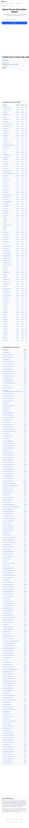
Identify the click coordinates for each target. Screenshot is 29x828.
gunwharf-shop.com (7, 124)
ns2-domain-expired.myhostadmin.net (11, 506)
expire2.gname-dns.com (8, 426)
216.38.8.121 (26, 584)
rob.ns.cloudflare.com (8, 763)
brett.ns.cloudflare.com (8, 685)
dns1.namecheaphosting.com (9, 721)
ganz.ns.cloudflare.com (8, 528)
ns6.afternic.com (6, 711)
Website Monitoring (5, 5)
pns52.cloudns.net (7, 523)
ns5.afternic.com (6, 634)
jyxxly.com (5, 208)
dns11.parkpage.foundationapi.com (10, 669)
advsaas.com (6, 302)
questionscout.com (7, 246)
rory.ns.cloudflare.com (8, 354)
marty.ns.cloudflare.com (8, 448)
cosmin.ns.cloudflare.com (8, 643)
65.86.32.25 (26, 376)
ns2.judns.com (6, 495)
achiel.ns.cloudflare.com (8, 393)
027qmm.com (6, 248)
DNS (9, 3)
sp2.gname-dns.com (7, 608)
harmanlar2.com (6, 237)
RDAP (6, 3)
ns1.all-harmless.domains (8, 648)
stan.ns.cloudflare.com (8, 455)
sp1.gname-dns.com (7, 612)
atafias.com (5, 128)
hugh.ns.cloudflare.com (8, 615)
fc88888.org (6, 279)
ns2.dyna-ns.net (6, 723)
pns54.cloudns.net (7, 408)
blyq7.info (5, 319)
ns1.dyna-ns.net (6, 438)
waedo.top (5, 312)
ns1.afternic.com (6, 359)
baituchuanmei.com (7, 194)
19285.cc (5, 274)
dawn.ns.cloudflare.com (8, 756)
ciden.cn (5, 244)
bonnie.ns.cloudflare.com (8, 364)
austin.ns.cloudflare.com (8, 747)
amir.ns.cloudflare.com (8, 690)
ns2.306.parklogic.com (8, 697)
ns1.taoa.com (6, 403)
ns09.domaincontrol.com (8, 645)
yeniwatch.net (6, 215)
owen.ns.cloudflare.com (8, 459)
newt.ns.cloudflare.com (8, 462)
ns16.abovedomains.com (8, 509)
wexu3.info (5, 166)
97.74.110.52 (26, 695)
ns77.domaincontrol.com (8, 589)
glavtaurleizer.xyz (7, 288)
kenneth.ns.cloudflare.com (9, 445)
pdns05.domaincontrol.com (9, 695)
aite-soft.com (6, 189)
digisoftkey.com (6, 196)
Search (14, 23)
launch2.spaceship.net (8, 436)
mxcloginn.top (6, 180)
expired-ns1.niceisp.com (8, 735)
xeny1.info (5, 307)
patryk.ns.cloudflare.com (8, 521)
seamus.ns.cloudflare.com (9, 539)
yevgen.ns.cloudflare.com (8, 678)
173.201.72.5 (26, 728)
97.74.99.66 (26, 634)
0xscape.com (6, 241)
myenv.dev (5, 269)
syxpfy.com (5, 199)
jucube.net (5, 192)
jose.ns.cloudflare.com (8, 610)
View (17, 107)
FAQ (13, 819)
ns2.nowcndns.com (7, 657)
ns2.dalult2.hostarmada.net (9, 383)
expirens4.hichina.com (8, 761)
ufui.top (5, 317)
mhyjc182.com (6, 206)
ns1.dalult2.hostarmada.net (9, 376)
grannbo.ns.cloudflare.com (9, 537)
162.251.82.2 (26, 485)
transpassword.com (7, 171)
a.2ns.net (5, 624)
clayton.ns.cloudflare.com (8, 457)
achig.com (5, 135)
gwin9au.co (5, 175)
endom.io (5, 277)
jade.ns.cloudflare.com (8, 499)
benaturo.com (6, 133)
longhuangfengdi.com (8, 201)
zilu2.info (5, 324)
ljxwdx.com (5, 182)
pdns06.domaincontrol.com (9, 429)
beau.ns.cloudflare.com (8, 725)
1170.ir (4, 152)
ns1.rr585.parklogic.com (8, 511)
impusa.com (5, 131)
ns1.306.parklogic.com (8, 662)
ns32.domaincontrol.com (8, 405)
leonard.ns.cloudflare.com (9, 443)
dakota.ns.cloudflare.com (8, 481)
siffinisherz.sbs (6, 262)
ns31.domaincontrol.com (8, 488)
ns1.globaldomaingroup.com (9, 518)
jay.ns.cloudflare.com (7, 466)
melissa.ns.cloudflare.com (8, 497)
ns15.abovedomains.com (8, 572)
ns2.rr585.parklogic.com (8, 584)
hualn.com (5, 161)
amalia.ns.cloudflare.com (8, 373)
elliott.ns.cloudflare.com (8, 586)
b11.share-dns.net (7, 419)
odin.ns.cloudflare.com (8, 490)
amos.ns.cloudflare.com (8, 412)
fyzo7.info (5, 328)
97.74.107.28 (26, 671)
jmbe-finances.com (7, 225)
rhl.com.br (5, 220)
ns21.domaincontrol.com (8, 473)
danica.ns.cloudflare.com (8, 551)
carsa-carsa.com (7, 265)
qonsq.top (5, 326)
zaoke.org (5, 213)
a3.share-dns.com (7, 502)
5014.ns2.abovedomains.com (9, 431)
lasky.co (5, 229)
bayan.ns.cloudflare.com (8, 546)
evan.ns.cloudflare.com (8, 387)
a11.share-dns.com (7, 744)
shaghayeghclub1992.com (9, 145)
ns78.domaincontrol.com (8, 751)
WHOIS (2, 3)
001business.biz (6, 272)
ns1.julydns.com (6, 433)
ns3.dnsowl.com (6, 714)
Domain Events (19, 3)
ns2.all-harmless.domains (8, 563)
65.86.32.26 (26, 383)
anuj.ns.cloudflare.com (8, 688)
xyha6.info (5, 340)
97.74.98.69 (26, 359)
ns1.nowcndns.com (7, 549)
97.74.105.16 (26, 488)
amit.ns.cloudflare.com (8, 371)
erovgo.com (5, 168)
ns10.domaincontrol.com (8, 728)
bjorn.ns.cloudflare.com (8, 415)
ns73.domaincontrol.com (8, 469)
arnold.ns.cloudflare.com (8, 758)
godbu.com (5, 211)
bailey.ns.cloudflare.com (8, 570)
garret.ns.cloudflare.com (8, 596)
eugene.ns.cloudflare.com (8, 504)
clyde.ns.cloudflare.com (8, 739)
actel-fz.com (6, 178)
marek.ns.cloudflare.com (8, 674)
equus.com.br (6, 147)
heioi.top (5, 309)
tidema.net (5, 138)
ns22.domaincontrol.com (8, 516)
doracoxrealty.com (7, 295)
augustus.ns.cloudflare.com (9, 709)
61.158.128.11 (26, 657)
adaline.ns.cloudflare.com (8, 655)
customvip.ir (6, 164)
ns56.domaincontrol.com (8, 636)
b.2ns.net (5, 561)
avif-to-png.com (6, 251)
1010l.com (5, 149)
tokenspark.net (6, 281)
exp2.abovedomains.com (8, 666)
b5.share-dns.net (7, 532)
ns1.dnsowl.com (6, 598)
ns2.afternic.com (6, 631)
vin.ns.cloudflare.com (8, 378)
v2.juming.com (6, 385)
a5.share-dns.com (7, 422)
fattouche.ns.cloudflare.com (9, 699)
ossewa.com (6, 300)
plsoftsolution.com (7, 154)
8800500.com (6, 114)
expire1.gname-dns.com (8, 577)
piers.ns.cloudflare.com (8, 553)
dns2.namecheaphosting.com (9, 542)
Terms (16, 819)
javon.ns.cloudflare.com (8, 652)
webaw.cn (5, 159)
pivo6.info (5, 321)
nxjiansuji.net (6, 204)
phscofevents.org (7, 126)
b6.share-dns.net (7, 704)
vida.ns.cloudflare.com (8, 626)
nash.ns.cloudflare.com (8, 749)
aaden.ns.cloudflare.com (8, 650)
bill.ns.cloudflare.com (7, 424)
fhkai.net (5, 140)
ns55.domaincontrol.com (8, 671)
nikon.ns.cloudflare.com (8, 619)
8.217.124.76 (26, 403)
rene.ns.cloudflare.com (8, 754)
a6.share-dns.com (7, 450)
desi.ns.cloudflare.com (8, 676)
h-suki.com (5, 239)
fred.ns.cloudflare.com (8, 664)
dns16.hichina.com (7, 544)
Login (11, 5)
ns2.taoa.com (6, 410)
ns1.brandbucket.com (8, 601)
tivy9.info (5, 305)
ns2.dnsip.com (6, 692)
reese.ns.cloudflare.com (8, 400)
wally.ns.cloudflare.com (8, 629)
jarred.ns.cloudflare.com (8, 357)
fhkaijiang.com (6, 142)
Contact (21, 819)
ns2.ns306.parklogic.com (8, 398)
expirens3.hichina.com (8, 513)
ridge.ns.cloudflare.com (8, 530)
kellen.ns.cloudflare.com (8, 742)
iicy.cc (4, 222)
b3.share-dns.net (7, 702)
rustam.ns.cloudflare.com (8, 361)
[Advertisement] (13, 40)
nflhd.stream (6, 234)
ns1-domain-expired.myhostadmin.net (11, 641)
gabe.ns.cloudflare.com (8, 716)
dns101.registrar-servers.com (9, 683)
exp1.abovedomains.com (8, 568)
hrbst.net (5, 112)
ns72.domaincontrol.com (8, 737)
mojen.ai (5, 218)
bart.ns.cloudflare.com (8, 441)
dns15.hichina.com (7, 730)
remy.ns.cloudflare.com (8, 556)
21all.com (5, 267)
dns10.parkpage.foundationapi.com (10, 485)
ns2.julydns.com (6, 718)
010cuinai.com (6, 156)
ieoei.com (5, 187)
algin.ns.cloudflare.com (8, 622)
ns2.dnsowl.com (6, 352)
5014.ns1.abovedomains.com (9, 483)
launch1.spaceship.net (8, 380)
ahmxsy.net (5, 121)
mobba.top (5, 333)
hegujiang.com (6, 185)
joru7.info (5, 331)
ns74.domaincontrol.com (8, 417)
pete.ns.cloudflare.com (8, 706)
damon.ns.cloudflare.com (8, 396)
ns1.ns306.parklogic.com (8, 476)
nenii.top (5, 335)
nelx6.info (5, 314)
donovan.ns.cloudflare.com (9, 617)
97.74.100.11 (26, 473)
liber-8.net (5, 298)
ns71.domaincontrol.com (8, 732)
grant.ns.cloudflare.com (8, 582)
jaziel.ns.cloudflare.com (8, 369)
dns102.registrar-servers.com (9, 681)
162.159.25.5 (26, 723)
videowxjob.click (6, 291)
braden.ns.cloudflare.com (8, 464)
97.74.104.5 (26, 645)
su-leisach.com (6, 107)
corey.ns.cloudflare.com (8, 591)
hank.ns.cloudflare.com (8, 478)
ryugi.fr (4, 227)
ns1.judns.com (6, 659)
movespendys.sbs (7, 253)
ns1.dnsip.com (6, 565)
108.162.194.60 (5, 60)
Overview (8, 819)
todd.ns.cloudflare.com (8, 492)
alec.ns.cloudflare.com (8, 605)
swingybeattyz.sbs (7, 255)
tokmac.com (6, 232)
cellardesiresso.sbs (7, 260)
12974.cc (5, 286)
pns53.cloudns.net (7, 535)
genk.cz (5, 116)
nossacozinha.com (7, 109)
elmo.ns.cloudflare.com (8, 471)
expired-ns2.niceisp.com (8, 603)
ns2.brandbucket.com (8, 594)
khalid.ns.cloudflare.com (8, 366)
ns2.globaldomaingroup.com (9, 575)
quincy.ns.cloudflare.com (8, 638)
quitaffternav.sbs (6, 258)
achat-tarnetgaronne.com (8, 173)
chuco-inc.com (6, 284)
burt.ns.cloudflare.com (8, 525)
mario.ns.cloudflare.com (8, 452)
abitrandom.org (6, 119)
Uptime (13, 3)
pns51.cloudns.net (7, 558)
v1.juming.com (6, 579)
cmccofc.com (6, 293)
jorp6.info (5, 338)
